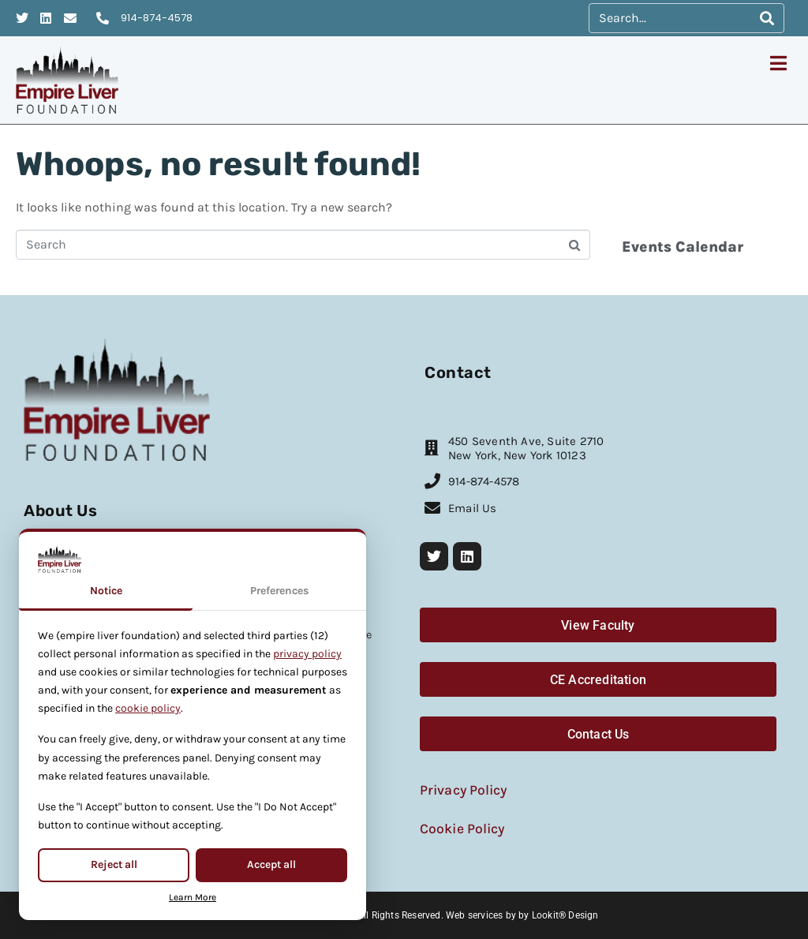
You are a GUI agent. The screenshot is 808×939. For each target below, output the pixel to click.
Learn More (192, 897)
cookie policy (148, 708)
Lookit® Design (565, 915)
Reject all (114, 864)
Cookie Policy (462, 828)
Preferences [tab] (279, 590)
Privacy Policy (463, 790)
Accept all (271, 864)
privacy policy (307, 653)
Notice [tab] (106, 590)
